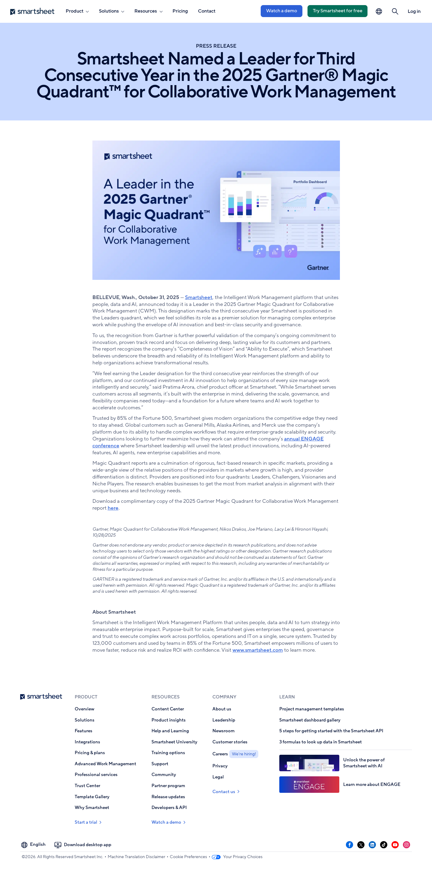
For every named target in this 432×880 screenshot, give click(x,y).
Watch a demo (281, 10)
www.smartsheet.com (257, 650)
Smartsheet (198, 297)
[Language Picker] (379, 11)
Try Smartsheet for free (337, 10)
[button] (395, 11)
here (113, 508)
